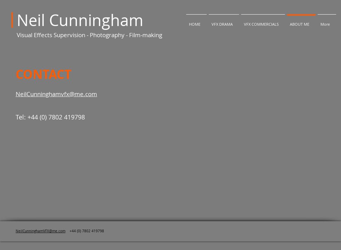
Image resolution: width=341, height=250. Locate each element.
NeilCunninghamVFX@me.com (40, 231)
